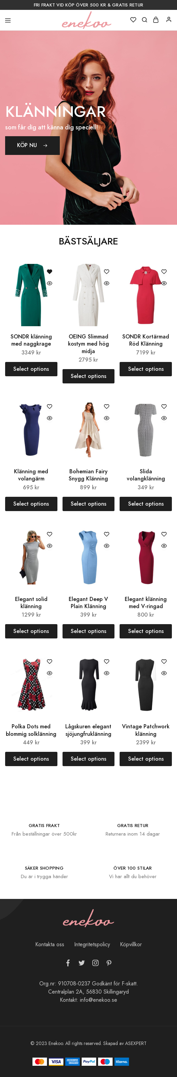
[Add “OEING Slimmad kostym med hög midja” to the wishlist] (106, 272)
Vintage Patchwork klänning (145, 730)
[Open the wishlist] (49, 272)
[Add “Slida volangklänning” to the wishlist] (164, 407)
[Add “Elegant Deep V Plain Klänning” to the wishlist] (106, 535)
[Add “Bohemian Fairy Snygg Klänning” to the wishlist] (106, 407)
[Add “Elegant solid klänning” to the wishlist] (49, 535)
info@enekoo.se (98, 1000)
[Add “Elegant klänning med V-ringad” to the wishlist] (164, 535)
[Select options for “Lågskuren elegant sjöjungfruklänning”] (89, 759)
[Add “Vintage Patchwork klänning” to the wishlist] (164, 662)
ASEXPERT (136, 1043)
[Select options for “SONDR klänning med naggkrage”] (31, 369)
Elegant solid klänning (31, 602)
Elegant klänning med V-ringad (146, 602)
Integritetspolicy (92, 944)
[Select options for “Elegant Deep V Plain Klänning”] (89, 631)
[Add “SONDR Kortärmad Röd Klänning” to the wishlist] (164, 272)
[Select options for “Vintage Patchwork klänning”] (146, 759)
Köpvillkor (131, 944)
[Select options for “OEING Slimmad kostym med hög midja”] (89, 376)
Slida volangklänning (146, 475)
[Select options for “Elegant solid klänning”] (31, 631)
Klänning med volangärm (31, 475)
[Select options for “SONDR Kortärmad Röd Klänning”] (146, 369)
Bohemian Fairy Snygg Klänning (88, 475)
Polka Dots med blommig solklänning (31, 730)
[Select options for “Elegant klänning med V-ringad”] (146, 631)
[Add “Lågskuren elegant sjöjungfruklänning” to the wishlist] (106, 662)
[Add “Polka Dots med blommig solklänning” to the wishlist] (49, 662)
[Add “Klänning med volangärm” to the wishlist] (49, 407)
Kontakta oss (49, 944)
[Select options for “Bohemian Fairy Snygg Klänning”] (89, 504)
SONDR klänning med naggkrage (31, 340)
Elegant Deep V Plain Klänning (88, 602)
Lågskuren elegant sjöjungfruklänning (88, 730)
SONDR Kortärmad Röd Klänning (145, 340)
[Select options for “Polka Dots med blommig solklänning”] (31, 759)
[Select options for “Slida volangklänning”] (146, 504)
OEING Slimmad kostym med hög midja (88, 344)
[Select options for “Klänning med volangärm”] (31, 504)
